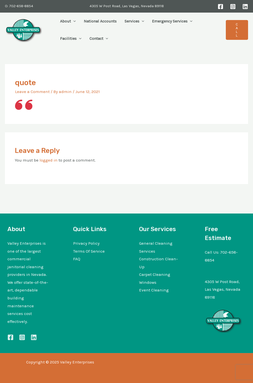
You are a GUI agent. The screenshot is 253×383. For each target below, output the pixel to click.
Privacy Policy (86, 243)
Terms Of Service (89, 251)
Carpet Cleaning (154, 274)
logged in (49, 160)
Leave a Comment (32, 91)
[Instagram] (233, 6)
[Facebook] (220, 6)
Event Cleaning (154, 289)
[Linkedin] (34, 337)
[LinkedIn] (245, 6)
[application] (73, 21)
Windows (147, 282)
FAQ (76, 258)
